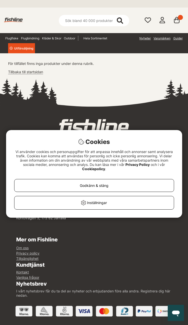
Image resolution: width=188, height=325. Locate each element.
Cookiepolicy (93, 169)
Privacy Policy (137, 164)
